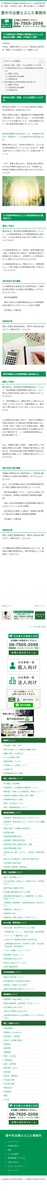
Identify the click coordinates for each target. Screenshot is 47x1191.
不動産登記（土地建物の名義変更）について (21, 788)
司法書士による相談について (15, 765)
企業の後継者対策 (11, 967)
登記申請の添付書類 (16, 76)
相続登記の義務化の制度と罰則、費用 (19, 796)
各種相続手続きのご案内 (13, 773)
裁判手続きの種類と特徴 (13, 888)
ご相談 (11, 554)
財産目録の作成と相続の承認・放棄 (18, 844)
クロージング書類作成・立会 (16, 936)
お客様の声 (8, 769)
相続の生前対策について (13, 977)
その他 (6, 1100)
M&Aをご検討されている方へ (15, 963)
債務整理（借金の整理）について (17, 999)
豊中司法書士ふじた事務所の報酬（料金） (20, 750)
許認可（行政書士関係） (13, 1040)
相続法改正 (8, 1088)
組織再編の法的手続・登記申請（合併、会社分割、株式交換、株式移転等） (25, 945)
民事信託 (7, 1044)
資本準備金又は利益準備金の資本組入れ (20, 82)
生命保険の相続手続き (12, 863)
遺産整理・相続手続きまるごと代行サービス (21, 818)
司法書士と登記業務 (12, 784)
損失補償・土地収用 (12, 1036)
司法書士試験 (9, 1084)
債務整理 (7, 1052)
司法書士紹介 (13, 1146)
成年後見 (7, 1072)
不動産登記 (8, 1060)
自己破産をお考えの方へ (13, 1007)
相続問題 (7, 1048)
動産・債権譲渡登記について (15, 807)
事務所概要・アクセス (12, 761)
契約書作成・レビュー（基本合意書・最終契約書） (25, 932)
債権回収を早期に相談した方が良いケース (20, 917)
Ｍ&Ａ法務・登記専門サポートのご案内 (19, 928)
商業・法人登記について (13, 803)
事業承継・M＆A (10, 1068)
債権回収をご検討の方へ (13, 909)
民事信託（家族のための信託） (16, 985)
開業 (5, 1096)
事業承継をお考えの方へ (13, 959)
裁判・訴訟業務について (13, 877)
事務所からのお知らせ (12, 1032)
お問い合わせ (13, 1162)
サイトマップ (13, 1170)
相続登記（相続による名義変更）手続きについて (23, 791)
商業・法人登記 (10, 1056)
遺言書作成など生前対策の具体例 (17, 981)
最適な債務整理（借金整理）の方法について (21, 1003)
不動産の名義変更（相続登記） (16, 867)
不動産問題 (8, 1028)
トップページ (13, 1142)
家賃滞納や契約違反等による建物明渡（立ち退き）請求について (24, 897)
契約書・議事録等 (11, 1076)
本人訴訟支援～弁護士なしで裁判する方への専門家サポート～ (24, 882)
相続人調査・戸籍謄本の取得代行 (17, 828)
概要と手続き (13, 74)
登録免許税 (12, 79)
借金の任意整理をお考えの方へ (16, 1011)
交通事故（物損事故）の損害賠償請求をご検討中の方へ (24, 904)
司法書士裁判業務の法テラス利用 (17, 892)
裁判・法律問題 (10, 1064)
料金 (9, 1150)
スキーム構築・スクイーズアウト (18, 950)
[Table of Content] (41, 62)
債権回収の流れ (10, 913)
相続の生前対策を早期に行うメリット (19, 989)
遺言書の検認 (9, 832)
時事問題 (7, 1092)
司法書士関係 (9, 1080)
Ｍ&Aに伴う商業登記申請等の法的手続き (21, 940)
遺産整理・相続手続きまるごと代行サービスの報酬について (24, 823)
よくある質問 (13, 1154)
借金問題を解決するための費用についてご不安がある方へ (24, 1016)
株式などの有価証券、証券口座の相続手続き (21, 859)
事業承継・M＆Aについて (14, 955)
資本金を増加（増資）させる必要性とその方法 (22, 65)
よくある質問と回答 (12, 757)
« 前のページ (6, 606)
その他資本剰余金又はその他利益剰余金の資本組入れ (23, 69)
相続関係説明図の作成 (12, 836)
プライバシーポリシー (16, 1166)
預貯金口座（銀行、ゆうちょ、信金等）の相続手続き (24, 853)
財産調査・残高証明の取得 (14, 840)
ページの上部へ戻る (37, 626)
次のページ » (40, 606)
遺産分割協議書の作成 (12, 848)
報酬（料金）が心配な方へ (14, 753)
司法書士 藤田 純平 (12, 745)
